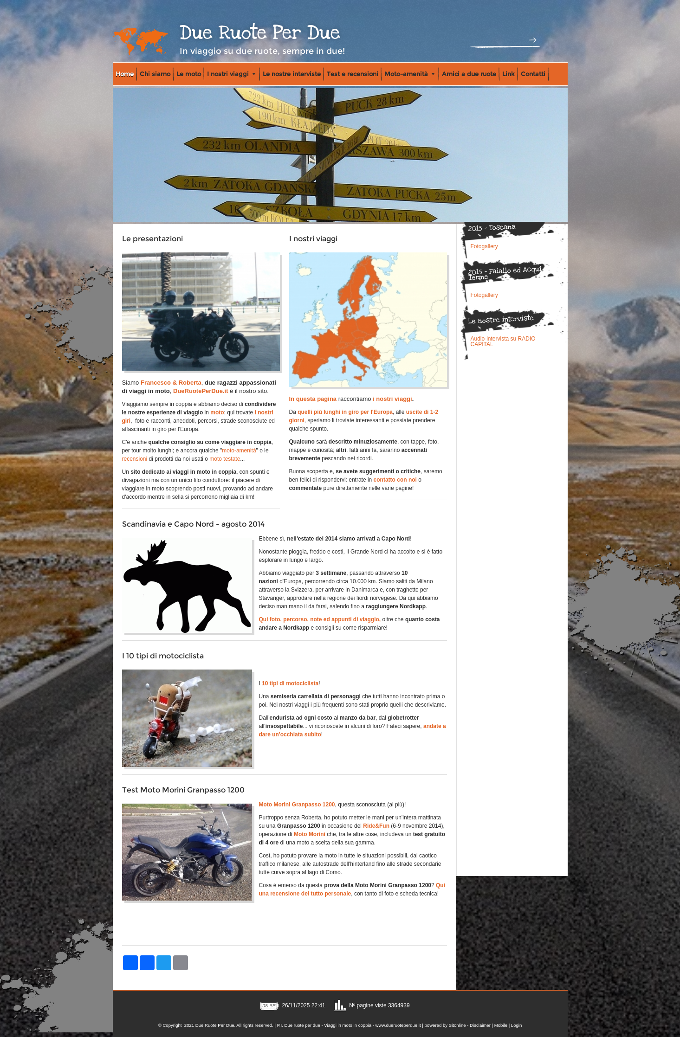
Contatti (533, 73)
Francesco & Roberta (171, 382)
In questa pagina (313, 398)
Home (125, 73)
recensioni (135, 459)
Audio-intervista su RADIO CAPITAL (503, 341)
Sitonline (457, 1025)
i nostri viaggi (392, 398)
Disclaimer (480, 1025)
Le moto (188, 73)
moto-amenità (239, 450)
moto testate (224, 459)
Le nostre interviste (292, 73)
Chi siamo (155, 73)
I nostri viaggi (231, 73)
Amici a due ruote (469, 73)
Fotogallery (484, 246)
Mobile (500, 1025)
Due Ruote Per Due (260, 32)
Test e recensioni (352, 73)
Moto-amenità (409, 73)
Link (508, 73)
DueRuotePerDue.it (200, 390)
